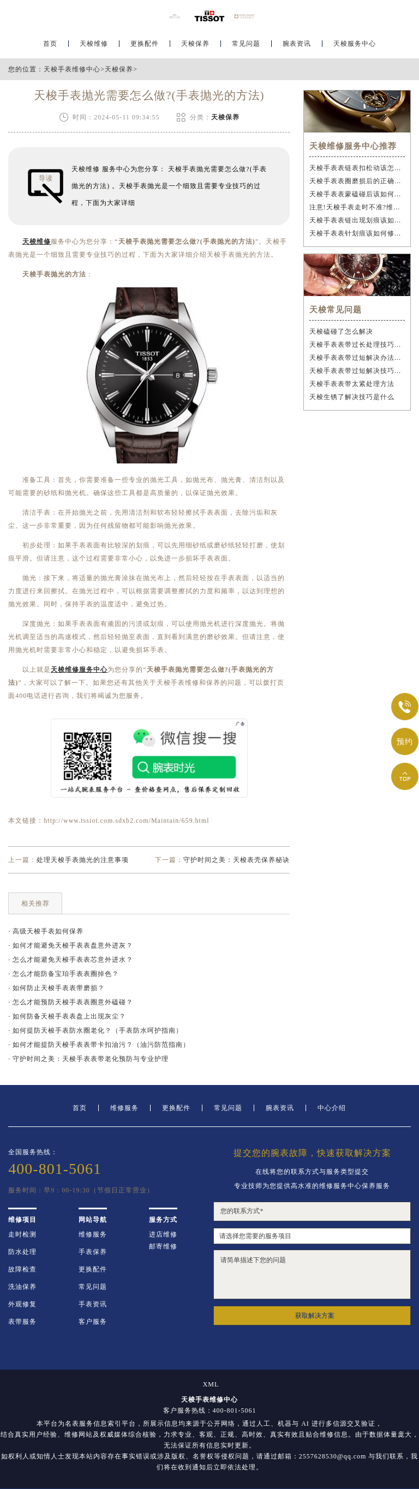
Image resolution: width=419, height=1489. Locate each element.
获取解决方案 (314, 1315)
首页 (50, 41)
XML (211, 1384)
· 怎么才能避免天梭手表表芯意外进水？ (70, 959)
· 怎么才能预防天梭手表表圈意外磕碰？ (70, 1002)
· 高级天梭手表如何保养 (45, 931)
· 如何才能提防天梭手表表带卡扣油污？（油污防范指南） (99, 1044)
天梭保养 (195, 41)
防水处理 (22, 1252)
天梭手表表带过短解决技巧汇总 (357, 371)
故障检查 (22, 1269)
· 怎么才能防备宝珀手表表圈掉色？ (63, 974)
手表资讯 (93, 1304)
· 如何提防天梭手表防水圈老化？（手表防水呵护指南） (95, 1030)
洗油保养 (22, 1286)
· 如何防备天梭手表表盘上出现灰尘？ (67, 1016)
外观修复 (22, 1304)
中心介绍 (332, 1108)
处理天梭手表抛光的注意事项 (83, 860)
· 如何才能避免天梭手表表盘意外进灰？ (70, 945)
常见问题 (246, 41)
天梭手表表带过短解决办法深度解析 (357, 357)
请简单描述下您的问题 (311, 1274)
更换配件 (144, 41)
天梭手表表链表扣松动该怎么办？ (357, 168)
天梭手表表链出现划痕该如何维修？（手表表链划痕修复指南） (357, 220)
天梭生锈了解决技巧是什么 (351, 397)
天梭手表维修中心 (72, 69)
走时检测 (22, 1234)
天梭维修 (94, 41)
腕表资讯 (297, 41)
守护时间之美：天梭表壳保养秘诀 (236, 860)
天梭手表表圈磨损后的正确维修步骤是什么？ (357, 181)
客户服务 (93, 1321)
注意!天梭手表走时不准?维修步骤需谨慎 (357, 207)
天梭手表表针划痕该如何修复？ (357, 233)
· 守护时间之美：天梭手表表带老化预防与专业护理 (88, 1059)
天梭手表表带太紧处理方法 (351, 384)
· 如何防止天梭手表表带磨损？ (56, 988)
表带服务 (22, 1321)
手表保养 (93, 1252)
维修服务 (124, 1108)
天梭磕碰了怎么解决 (341, 331)
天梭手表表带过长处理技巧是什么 (357, 344)
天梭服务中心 (354, 41)
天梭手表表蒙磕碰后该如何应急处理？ (357, 194)
